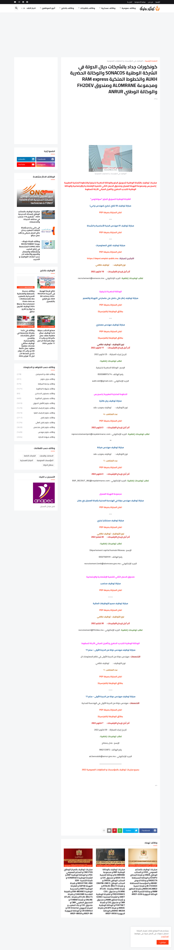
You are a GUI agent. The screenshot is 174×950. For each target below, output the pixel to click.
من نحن (150, 2)
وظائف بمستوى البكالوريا (36, 398)
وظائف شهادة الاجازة (36, 437)
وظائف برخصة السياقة (36, 384)
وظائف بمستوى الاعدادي (36, 393)
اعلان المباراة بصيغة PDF (110, 305)
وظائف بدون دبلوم (36, 379)
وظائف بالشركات (87, 8)
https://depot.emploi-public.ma (102, 258)
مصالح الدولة (48, 465)
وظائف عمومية (129, 8)
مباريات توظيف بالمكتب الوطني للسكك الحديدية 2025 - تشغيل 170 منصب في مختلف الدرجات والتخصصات (29, 216)
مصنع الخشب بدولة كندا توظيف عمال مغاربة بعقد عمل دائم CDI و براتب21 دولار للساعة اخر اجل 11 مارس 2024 (46, 336)
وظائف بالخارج (67, 8)
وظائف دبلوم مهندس (36, 432)
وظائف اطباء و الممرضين (36, 374)
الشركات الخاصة (30, 455)
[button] (23, 8)
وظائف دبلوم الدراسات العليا (36, 413)
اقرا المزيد (165, 936)
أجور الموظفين (48, 8)
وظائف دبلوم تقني (36, 417)
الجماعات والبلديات (46, 455)
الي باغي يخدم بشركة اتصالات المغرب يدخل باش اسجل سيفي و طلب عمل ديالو (29, 231)
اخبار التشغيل (30, 8)
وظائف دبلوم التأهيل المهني (36, 403)
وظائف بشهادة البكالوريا (36, 388)
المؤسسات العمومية (45, 460)
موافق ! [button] (162, 942)
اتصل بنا (129, 2)
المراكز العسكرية (26, 460)
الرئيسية (158, 2)
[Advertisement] (87, 35)
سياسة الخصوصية (140, 2)
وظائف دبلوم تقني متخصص (36, 427)
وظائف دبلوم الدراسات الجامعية (36, 408)
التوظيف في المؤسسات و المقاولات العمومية (125, 61)
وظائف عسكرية (108, 8)
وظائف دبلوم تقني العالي (36, 422)
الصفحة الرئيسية (151, 61)
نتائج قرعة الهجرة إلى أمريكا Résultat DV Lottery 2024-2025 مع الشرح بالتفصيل (46, 296)
